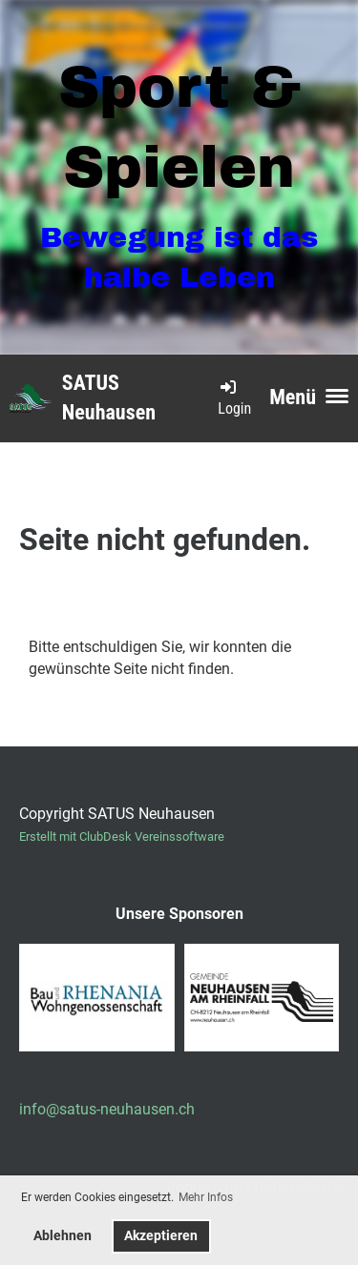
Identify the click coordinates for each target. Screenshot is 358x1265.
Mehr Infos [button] (206, 1197)
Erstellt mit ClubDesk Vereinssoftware (121, 836)
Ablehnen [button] (62, 1236)
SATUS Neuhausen (109, 397)
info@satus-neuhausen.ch (107, 1109)
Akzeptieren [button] (161, 1236)
